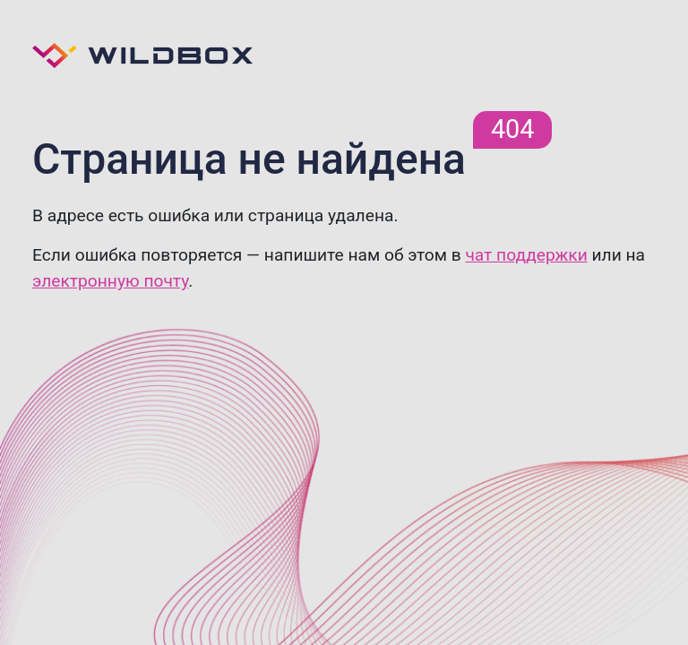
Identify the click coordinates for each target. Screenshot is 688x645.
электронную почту (110, 281)
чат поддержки (526, 255)
